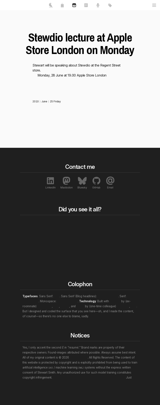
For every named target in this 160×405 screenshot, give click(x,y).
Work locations (99, 248)
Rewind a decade (79, 243)
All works (58, 224)
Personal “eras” (98, 257)
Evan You (123, 306)
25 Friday (55, 101)
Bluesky (82, 182)
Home (38, 222)
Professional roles (99, 239)
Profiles (118, 244)
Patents (118, 254)
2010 (35, 101)
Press (116, 229)
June (44, 101)
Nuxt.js (65, 306)
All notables (123, 222)
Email (110, 182)
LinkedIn (50, 182)
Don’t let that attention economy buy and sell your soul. (89, 377)
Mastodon (66, 182)
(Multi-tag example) (99, 266)
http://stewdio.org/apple (50, 80)
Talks (56, 238)
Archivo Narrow (108, 296)
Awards (118, 234)
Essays (57, 233)
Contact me (38, 253)
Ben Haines (44, 306)
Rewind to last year (79, 234)
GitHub (96, 182)
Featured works (38, 231)
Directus (115, 301)
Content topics (98, 231)
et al (56, 306)
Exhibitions (120, 239)
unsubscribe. (30, 382)
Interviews (120, 249)
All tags (99, 222)
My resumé (37, 244)
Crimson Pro (30, 301)
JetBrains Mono (67, 301)
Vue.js (80, 306)
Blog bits (76, 224)
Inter (57, 296)
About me (39, 238)
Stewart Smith (79, 357)
